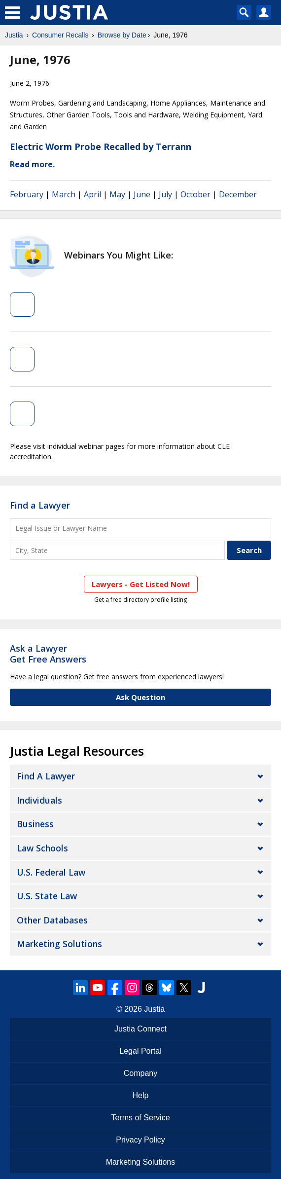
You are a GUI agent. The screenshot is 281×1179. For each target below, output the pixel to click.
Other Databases (52, 920)
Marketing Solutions (59, 944)
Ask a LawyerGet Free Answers (48, 653)
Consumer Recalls (60, 35)
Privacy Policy (140, 1140)
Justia (14, 35)
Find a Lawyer (40, 505)
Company (140, 1073)
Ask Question (140, 697)
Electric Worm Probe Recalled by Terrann (100, 146)
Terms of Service (140, 1117)
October (195, 194)
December (238, 194)
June (142, 194)
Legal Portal (140, 1051)
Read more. (32, 164)
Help (141, 1095)
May (117, 194)
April (92, 194)
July (165, 194)
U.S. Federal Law (51, 872)
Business (35, 824)
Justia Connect (140, 1029)
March (63, 194)
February (26, 194)
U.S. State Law (47, 896)
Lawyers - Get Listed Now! (141, 584)
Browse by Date (122, 35)
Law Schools (42, 848)
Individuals (39, 800)
